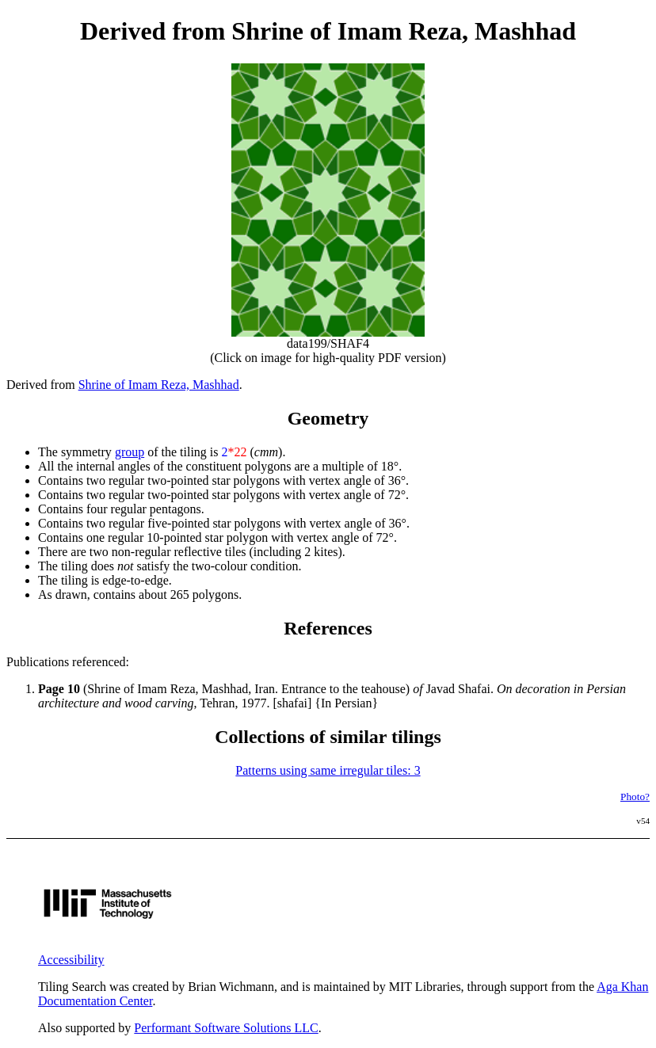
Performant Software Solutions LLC (226, 1028)
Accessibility (71, 959)
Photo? (635, 796)
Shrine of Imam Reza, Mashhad (158, 384)
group (129, 452)
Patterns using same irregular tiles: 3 (327, 770)
